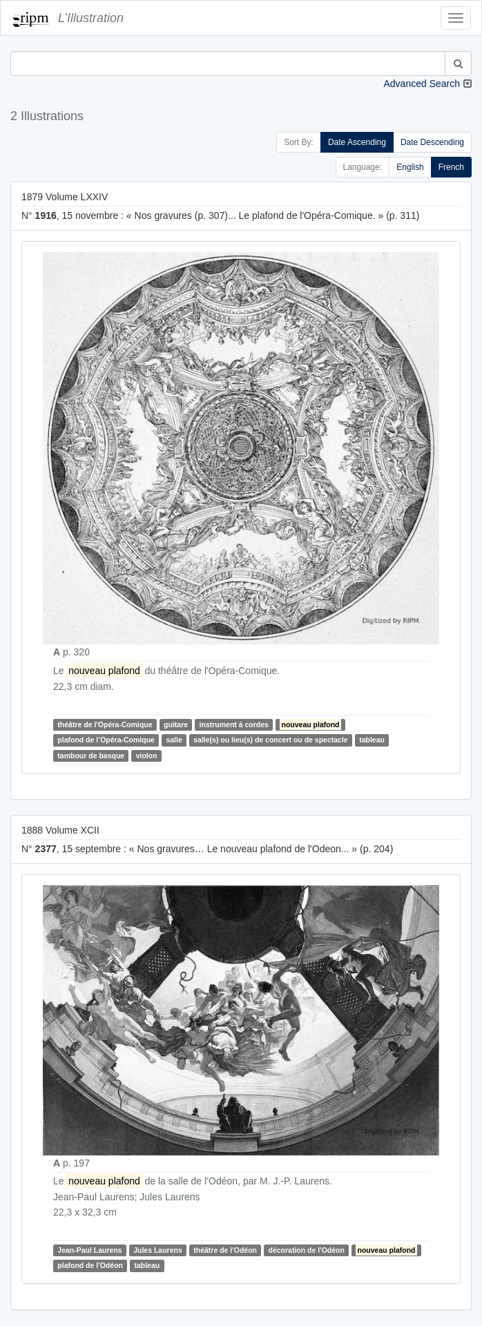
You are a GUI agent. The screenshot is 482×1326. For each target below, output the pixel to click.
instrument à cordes (234, 724)
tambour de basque (90, 755)
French (451, 167)
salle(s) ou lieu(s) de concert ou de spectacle (270, 740)
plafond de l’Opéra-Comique (106, 740)
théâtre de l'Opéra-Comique (104, 724)
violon (146, 755)
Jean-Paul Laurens (89, 1250)
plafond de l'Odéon (90, 1265)
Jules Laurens (157, 1250)
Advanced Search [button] (421, 83)
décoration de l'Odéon (307, 1250)
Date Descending (432, 142)
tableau (372, 740)
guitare (176, 724)
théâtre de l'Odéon (225, 1250)
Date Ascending (357, 142)
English (409, 167)
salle (174, 740)
